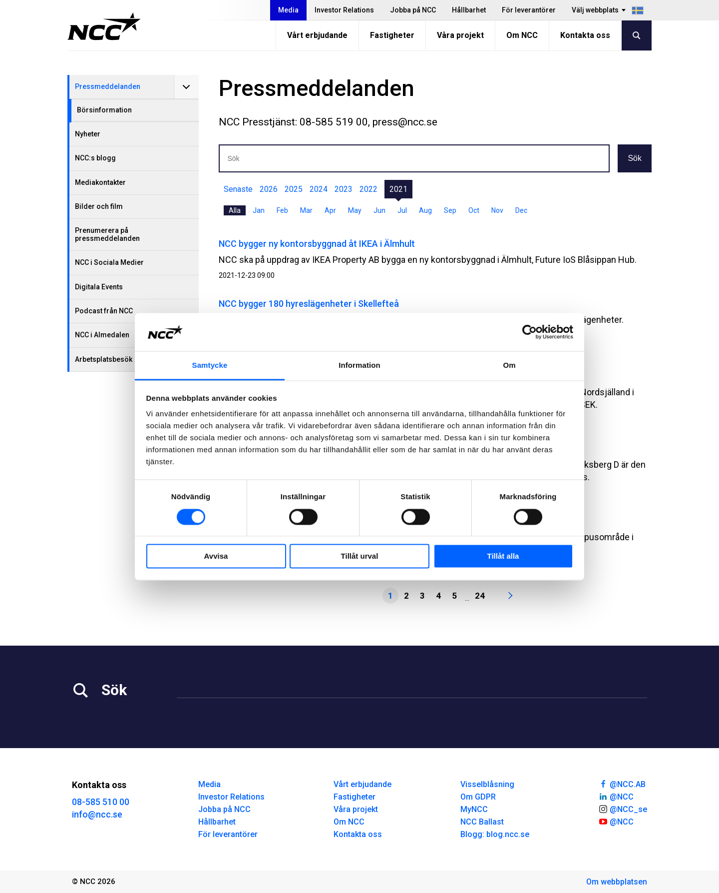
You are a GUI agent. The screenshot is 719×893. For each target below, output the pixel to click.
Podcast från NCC (104, 311)
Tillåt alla (503, 556)
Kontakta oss (585, 35)
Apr (330, 210)
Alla (235, 210)
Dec (521, 210)
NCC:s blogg (95, 158)
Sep (450, 210)
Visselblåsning (487, 784)
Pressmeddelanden (107, 86)
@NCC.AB (622, 783)
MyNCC (474, 809)
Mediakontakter (100, 182)
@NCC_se (622, 808)
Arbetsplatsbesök (103, 359)
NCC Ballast (482, 822)
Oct (473, 210)
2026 (269, 189)
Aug (425, 210)
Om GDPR (478, 797)
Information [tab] (359, 365)
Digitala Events (99, 287)
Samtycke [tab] (210, 365)
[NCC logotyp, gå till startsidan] (104, 26)
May (354, 210)
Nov (497, 210)
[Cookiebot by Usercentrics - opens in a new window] (529, 331)
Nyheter (87, 134)
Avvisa (216, 556)
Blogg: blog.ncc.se (494, 834)
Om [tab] (509, 365)
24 (480, 596)
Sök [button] (635, 158)
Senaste (238, 189)
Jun (379, 210)
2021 (398, 189)
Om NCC (522, 35)
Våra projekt (460, 35)
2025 (294, 189)
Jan (259, 210)
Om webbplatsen (616, 882)
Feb (282, 210)
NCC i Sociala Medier (109, 262)
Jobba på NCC (413, 10)
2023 (344, 189)
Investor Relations (344, 10)
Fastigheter (392, 35)
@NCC (616, 796)
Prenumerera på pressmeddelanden (107, 234)
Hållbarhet (469, 10)
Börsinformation (104, 110)
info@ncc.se (97, 814)
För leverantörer (529, 10)
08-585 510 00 (100, 802)
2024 (319, 189)
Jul (402, 210)
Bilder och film (99, 206)
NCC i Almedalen (102, 335)
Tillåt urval (359, 556)
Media (288, 10)
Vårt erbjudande (317, 35)
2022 (368, 189)
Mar (306, 210)
